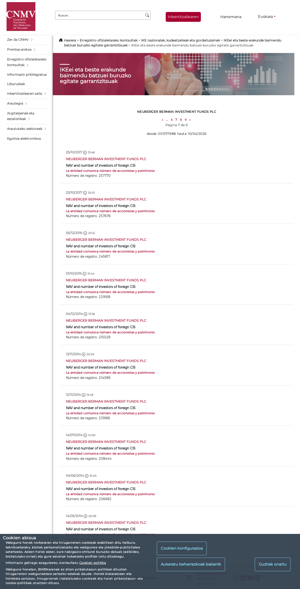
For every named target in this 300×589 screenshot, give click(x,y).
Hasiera (70, 40)
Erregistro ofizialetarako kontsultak (108, 40)
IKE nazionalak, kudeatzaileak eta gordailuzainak (180, 40)
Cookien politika (92, 563)
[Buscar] (147, 15)
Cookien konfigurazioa (182, 548)
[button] (27, 40)
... (167, 119)
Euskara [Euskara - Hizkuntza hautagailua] (265, 16)
